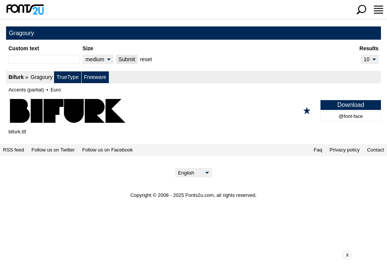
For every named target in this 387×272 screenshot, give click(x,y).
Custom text (23, 48)
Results (369, 48)
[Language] (193, 172)
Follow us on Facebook (107, 150)
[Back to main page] (25, 9)
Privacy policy (344, 150)
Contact (375, 150)
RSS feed (13, 150)
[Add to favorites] (307, 110)
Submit (127, 59)
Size (88, 48)
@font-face (351, 116)
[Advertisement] (199, 255)
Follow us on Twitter (53, 150)
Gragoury (42, 77)
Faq (318, 150)
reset (146, 59)
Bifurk (15, 77)
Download (350, 105)
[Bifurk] (193, 110)
